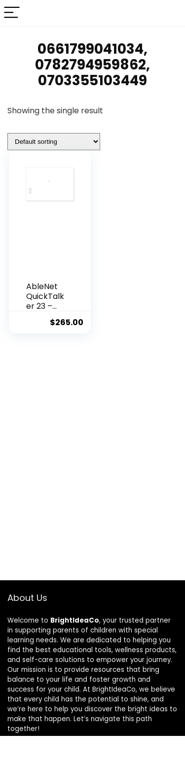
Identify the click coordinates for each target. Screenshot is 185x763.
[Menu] (12, 13)
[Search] (170, 13)
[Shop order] (53, 141)
